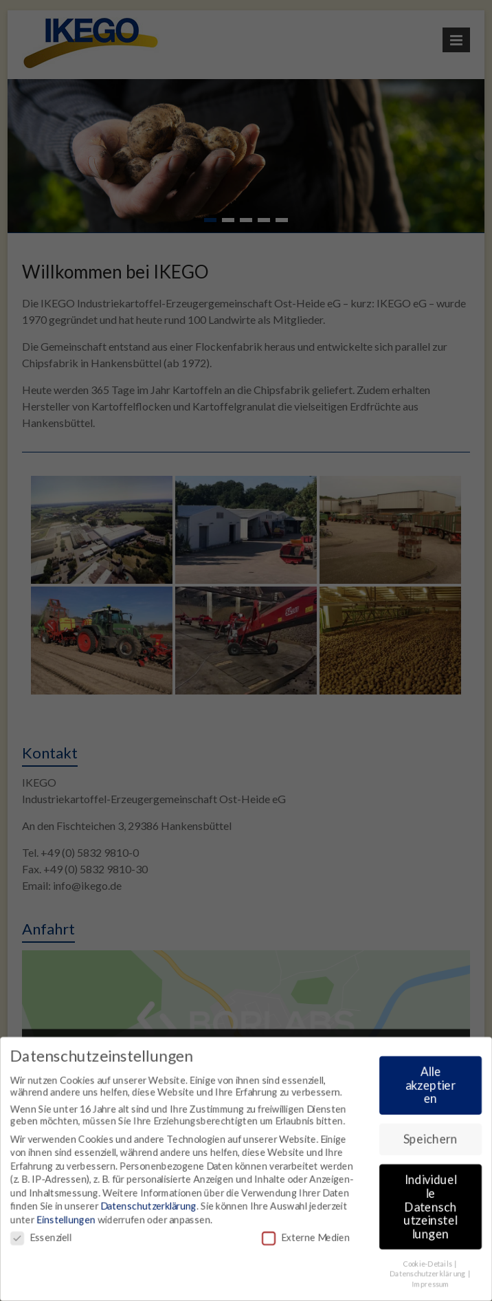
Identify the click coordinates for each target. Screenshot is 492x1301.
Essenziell (39, 1238)
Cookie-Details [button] (429, 1264)
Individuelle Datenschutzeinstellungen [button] (432, 1207)
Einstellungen (64, 1220)
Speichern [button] (432, 1139)
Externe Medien (306, 1238)
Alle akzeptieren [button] (432, 1085)
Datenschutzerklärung (147, 1206)
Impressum (432, 1285)
